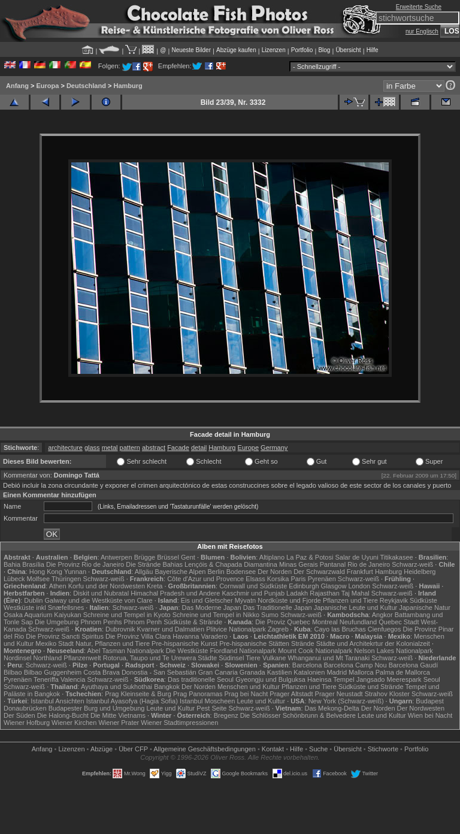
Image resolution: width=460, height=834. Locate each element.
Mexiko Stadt (54, 643)
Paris (298, 578)
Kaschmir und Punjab (253, 593)
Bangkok (167, 686)
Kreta (154, 586)
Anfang (17, 85)
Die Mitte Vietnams (118, 715)
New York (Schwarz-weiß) (346, 701)
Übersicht (348, 50)
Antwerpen (116, 557)
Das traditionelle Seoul (201, 679)
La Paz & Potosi (309, 557)
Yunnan (75, 571)
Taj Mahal (355, 593)
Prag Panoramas (198, 693)
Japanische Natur (424, 607)
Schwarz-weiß (412, 564)
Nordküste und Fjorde (289, 600)
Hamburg (127, 85)
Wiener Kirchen (74, 722)
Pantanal (333, 564)
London (359, 586)
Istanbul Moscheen (207, 701)
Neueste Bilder (191, 50)
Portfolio (302, 50)
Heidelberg (419, 571)
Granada (252, 672)
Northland (48, 657)
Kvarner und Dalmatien (171, 629)
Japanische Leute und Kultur (355, 607)
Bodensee (241, 571)
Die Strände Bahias (154, 564)
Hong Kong (45, 571)
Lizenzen (274, 50)
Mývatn (245, 600)
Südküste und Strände (371, 686)
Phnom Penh (143, 622)
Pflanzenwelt (82, 657)
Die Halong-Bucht (63, 715)
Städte (207, 657)
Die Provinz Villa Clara (138, 636)
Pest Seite (211, 708)
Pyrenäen (322, 578)
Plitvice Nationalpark (236, 629)
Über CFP (133, 749)
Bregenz (226, 715)
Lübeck (14, 578)
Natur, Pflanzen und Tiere (112, 643)
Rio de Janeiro (368, 564)
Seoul (431, 679)
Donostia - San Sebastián (159, 672)
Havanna (185, 636)
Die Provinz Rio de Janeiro (85, 564)
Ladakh (297, 593)
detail (199, 447)
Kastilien (279, 672)
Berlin (215, 571)
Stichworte (383, 749)
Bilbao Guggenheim (53, 672)
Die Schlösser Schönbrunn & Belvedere (298, 715)
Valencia (72, 679)
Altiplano (272, 557)
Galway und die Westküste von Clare (99, 600)
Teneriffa (46, 679)
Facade (178, 447)
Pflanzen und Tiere (350, 600)
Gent (188, 557)
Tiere (253, 657)
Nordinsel (17, 657)
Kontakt (273, 749)
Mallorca (361, 672)
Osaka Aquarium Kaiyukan (42, 614)
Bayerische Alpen (180, 571)
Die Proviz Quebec (282, 622)
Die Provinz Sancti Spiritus (65, 636)
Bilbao (13, 672)
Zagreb (278, 629)
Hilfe (373, 50)
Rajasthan (325, 593)
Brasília (33, 564)
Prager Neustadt (339, 693)
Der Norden (275, 571)
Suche (318, 749)
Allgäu (144, 571)
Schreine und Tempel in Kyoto (127, 614)
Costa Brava (101, 672)
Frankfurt (360, 571)
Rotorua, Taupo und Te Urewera (149, 657)
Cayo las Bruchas (340, 629)
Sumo (270, 614)
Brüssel (168, 557)
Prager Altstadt (291, 693)
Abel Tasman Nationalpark (125, 650)
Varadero (214, 636)
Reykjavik (394, 600)
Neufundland (358, 622)
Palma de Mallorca (403, 672)
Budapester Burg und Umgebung (97, 708)
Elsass (255, 578)
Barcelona (307, 665)
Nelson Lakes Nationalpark (393, 650)
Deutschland (86, 85)
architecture (65, 447)
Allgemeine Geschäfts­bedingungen (204, 749)
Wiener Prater (118, 722)
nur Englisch (421, 31)
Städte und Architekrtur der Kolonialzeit (373, 643)
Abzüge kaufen (236, 50)
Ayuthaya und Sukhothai (116, 686)
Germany (274, 447)
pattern (130, 447)
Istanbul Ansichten (57, 701)
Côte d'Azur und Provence (205, 578)
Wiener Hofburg (27, 722)
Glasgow (334, 586)
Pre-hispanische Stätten (254, 643)
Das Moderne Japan (211, 607)
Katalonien (309, 672)
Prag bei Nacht (246, 693)
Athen (57, 586)
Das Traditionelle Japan (277, 607)
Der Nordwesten (420, 708)
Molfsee (38, 578)
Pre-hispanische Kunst (184, 643)
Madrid (336, 672)
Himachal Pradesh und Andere (175, 593)
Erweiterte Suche (418, 7)
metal (110, 447)
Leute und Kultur (261, 701)
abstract (153, 447)
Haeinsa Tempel (331, 679)
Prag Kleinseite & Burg (138, 693)
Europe (248, 447)
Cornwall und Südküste (253, 586)
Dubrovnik (120, 629)
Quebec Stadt (399, 622)
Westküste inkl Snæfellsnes (44, 607)
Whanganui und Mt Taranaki (329, 657)
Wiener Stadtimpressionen (179, 722)
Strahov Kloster (387, 693)
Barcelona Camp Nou (354, 665)
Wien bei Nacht (430, 715)
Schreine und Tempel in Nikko (215, 614)
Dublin (33, 600)
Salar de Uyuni (356, 557)
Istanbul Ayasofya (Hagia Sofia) (132, 701)
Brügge (144, 557)
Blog (324, 50)
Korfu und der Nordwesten (106, 586)
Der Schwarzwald (319, 571)
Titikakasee (396, 557)
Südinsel (231, 657)
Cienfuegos (384, 629)
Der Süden (19, 715)
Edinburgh (304, 586)
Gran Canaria (218, 672)
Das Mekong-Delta (332, 708)
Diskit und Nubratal (101, 593)
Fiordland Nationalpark (243, 650)
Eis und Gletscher (207, 600)
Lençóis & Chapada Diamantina (230, 564)
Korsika (278, 578)
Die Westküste (187, 650)
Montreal (325, 622)
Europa (47, 85)
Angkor (382, 614)
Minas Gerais (298, 564)
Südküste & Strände (193, 622)
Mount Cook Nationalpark (315, 650)
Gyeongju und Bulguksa (270, 679)
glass (92, 447)
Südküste (423, 600)
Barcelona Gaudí (413, 665)
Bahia (12, 564)
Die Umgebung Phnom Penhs (78, 622)
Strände (302, 643)
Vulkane (274, 657)
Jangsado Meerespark (389, 679)
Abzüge (101, 749)
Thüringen (66, 578)
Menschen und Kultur (248, 686)
